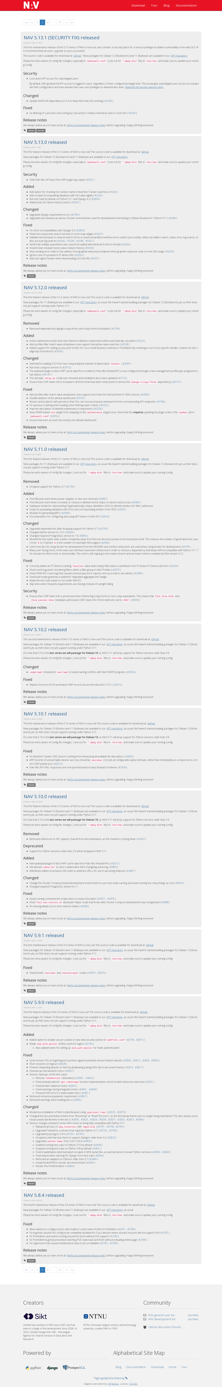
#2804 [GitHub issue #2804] (127, 1060)
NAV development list (161, 1319)
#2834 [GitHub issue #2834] (102, 1119)
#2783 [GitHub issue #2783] (104, 1243)
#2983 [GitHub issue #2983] (136, 502)
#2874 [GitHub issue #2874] (101, 972)
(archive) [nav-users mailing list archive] (193, 1315)
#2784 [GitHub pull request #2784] (113, 1243)
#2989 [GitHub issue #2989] (138, 573)
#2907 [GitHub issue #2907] (141, 839)
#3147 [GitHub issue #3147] (46, 374)
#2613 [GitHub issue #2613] (114, 863)
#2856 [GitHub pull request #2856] (77, 1100)
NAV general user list (161, 1315)
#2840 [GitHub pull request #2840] (93, 1159)
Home (172, 1367)
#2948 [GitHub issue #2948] (65, 513)
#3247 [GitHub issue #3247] (89, 241)
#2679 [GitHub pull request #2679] (120, 1112)
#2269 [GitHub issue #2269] (173, 566)
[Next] (66, 22)
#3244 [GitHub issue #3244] (125, 244)
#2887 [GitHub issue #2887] (130, 871)
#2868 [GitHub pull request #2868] (139, 1119)
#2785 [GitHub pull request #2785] (142, 1239)
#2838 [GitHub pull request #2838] (97, 1145)
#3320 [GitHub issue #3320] (98, 195)
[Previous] (32, 22)
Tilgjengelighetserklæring (111, 1378)
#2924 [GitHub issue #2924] (122, 767)
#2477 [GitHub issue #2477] (121, 1229)
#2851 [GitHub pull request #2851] (96, 1148)
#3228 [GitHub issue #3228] (97, 408)
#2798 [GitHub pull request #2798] (110, 1126)
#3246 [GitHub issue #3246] (80, 241)
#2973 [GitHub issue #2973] (66, 367)
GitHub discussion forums (164, 1327)
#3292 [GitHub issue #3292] (112, 192)
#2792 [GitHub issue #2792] (103, 1130)
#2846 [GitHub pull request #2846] (156, 1152)
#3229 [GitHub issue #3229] (140, 340)
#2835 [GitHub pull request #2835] (154, 1060)
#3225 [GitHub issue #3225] (103, 405)
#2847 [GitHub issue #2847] (83, 1089)
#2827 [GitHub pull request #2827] (69, 1071)
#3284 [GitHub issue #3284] (172, 218)
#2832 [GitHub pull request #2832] (72, 1085)
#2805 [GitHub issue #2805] (75, 1119)
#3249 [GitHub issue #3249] (58, 351)
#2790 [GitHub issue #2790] (70, 486)
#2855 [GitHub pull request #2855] (90, 1162)
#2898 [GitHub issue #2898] (84, 906)
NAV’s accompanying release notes (86, 125)
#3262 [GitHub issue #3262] (78, 255)
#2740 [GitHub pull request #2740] (88, 1043)
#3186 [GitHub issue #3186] (160, 401)
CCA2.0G (133, 1383)
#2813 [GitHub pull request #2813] (136, 1060)
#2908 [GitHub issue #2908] (144, 394)
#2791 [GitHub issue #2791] (101, 1126)
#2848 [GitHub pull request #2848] (165, 1152)
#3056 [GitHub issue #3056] (135, 600)
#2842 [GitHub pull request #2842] (89, 1078)
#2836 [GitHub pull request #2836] (145, 1060)
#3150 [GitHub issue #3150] (80, 398)
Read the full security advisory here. (144, 87)
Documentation (186, 5)
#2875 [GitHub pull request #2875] (92, 972)
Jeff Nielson (113, 1383)
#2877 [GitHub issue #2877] (101, 898)
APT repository (179, 55)
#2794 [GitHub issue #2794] (115, 328)
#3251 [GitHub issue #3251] (90, 179)
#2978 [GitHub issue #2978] (185, 546)
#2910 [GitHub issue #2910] (117, 684)
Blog (167, 5)
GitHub (77, 55)
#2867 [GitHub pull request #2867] (82, 1096)
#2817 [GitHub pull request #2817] (138, 1067)
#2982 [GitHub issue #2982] (102, 498)
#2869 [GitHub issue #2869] (113, 867)
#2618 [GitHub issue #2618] (104, 516)
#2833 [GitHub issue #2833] (121, 1119)
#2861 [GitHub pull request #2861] (85, 1093)
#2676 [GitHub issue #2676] (111, 1112)
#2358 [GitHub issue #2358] (108, 101)
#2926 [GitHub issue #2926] (130, 672)
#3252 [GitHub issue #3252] (54, 416)
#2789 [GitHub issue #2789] (74, 214)
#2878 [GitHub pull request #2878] (110, 898)
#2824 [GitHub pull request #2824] (93, 1119)
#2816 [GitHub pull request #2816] (129, 1067)
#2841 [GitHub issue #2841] (80, 1078)
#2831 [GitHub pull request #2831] (149, 1081)
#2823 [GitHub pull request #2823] (111, 1137)
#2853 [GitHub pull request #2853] (130, 1119)
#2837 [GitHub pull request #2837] (111, 1119)
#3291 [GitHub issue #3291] (94, 258)
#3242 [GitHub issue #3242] (61, 241)
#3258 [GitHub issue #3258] (89, 248)
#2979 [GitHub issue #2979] (116, 569)
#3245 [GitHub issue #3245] (70, 241)
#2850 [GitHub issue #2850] (95, 199)
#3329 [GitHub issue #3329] (132, 113)
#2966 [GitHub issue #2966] (105, 542)
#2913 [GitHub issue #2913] (57, 763)
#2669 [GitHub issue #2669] (129, 756)
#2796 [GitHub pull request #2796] (112, 1130)
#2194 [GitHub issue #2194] (130, 1039)
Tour (154, 5)
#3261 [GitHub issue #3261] (75, 202)
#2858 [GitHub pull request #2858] (92, 1089)
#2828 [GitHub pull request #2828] (62, 1063)
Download (138, 5)
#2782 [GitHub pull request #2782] (114, 1236)
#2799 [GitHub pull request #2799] (119, 1126)
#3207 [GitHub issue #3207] (98, 234)
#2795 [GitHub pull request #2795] (79, 1134)
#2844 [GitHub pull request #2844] (99, 1155)
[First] (26, 22)
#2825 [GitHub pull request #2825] (84, 1119)
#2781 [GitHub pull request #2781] (165, 1232)
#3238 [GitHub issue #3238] (124, 344)
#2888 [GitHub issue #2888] (165, 902)
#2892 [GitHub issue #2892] (83, 535)
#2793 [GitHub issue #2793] (70, 1134)
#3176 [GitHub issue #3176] (122, 378)
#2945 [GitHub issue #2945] (121, 509)
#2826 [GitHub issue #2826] (69, 532)
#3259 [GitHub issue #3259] (169, 251)
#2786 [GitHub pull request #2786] (130, 1229)
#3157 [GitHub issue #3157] (176, 382)
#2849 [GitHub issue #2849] (126, 363)
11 (60, 22)
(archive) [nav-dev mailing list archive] (193, 1319)
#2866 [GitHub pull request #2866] (70, 1166)
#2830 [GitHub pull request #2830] (87, 1141)
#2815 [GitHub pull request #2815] (139, 1039)
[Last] (72, 22)
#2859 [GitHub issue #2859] (179, 883)
